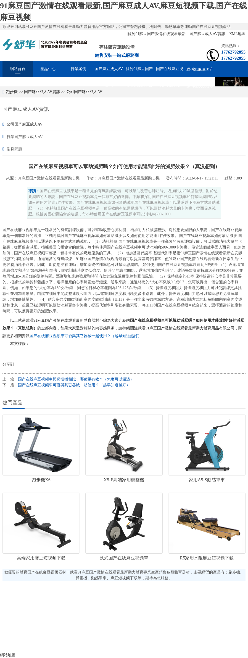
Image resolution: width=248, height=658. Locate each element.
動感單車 (99, 578)
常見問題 (14, 149)
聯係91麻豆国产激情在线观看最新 (199, 72)
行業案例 (78, 69)
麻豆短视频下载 (124, 578)
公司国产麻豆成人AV (84, 92)
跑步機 (12, 92)
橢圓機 (81, 578)
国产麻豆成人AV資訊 (207, 34)
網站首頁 (17, 69)
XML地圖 (237, 34)
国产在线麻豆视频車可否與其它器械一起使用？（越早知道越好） (86, 336)
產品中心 (48, 69)
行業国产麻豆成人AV (25, 137)
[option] (231, 81)
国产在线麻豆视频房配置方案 (169, 72)
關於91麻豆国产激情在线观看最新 (157, 34)
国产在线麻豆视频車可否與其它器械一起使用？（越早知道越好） (74, 385)
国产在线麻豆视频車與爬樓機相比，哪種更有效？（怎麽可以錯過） (76, 379)
